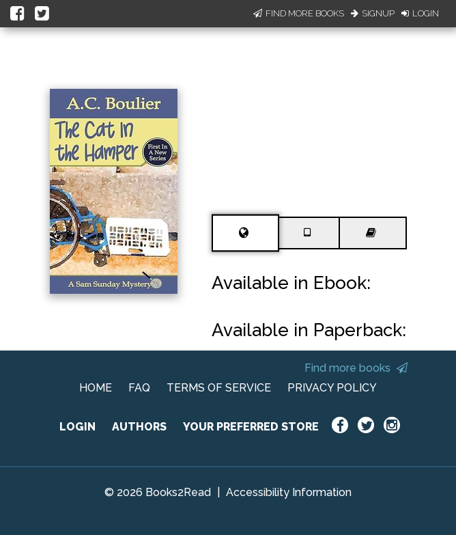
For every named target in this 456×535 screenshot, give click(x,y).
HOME (95, 387)
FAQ (139, 387)
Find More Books (298, 13)
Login (420, 13)
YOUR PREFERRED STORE (251, 426)
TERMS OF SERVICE (219, 387)
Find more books (356, 367)
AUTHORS (139, 426)
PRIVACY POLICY (332, 387)
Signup (373, 13)
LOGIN (77, 426)
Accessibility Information (289, 492)
